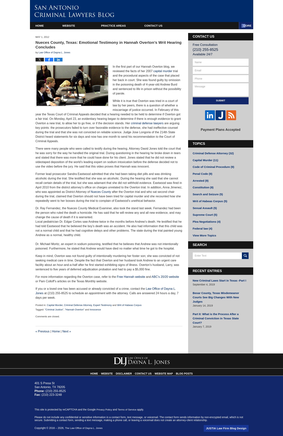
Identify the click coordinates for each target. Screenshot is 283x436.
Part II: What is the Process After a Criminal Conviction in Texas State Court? (219, 304)
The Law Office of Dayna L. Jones (84, 427)
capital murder (162, 71)
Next (66, 331)
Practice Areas (182, 25)
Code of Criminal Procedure (212, 164)
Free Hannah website (131, 276)
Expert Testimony (102, 305)
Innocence (95, 309)
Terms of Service (128, 409)
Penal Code (202, 171)
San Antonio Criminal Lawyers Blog (74, 11)
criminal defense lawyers (147, 123)
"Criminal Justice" (54, 309)
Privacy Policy (105, 409)
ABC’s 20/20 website (165, 276)
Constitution (202, 184)
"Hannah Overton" (74, 309)
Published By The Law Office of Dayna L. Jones (215, 12)
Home (47, 25)
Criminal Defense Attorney (78, 305)
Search (245, 250)
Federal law (202, 223)
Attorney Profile (130, 25)
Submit (220, 100)
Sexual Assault (204, 203)
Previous (43, 331)
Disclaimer (126, 372)
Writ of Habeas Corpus (129, 305)
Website (83, 25)
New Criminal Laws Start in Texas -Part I (217, 274)
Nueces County (101, 191)
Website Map (163, 372)
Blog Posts (182, 372)
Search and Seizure (207, 190)
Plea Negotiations (205, 216)
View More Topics (204, 229)
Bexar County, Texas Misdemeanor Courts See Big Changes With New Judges (219, 288)
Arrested (200, 177)
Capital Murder (55, 305)
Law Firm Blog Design (231, 428)
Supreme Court (204, 210)
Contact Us (230, 25)
